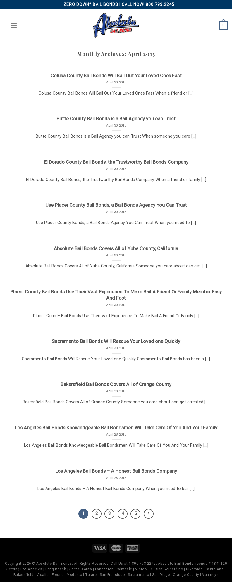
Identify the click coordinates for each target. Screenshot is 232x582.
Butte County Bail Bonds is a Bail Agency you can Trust (116, 119)
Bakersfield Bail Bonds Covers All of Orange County (116, 384)
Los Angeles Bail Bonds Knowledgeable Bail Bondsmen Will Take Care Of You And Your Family (116, 428)
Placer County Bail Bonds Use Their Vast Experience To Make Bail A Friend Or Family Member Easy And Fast (116, 295)
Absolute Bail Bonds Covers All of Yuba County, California (116, 248)
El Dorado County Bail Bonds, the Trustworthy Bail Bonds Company (116, 162)
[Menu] (13, 25)
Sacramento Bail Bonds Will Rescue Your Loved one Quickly (116, 341)
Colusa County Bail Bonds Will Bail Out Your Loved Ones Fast (116, 75)
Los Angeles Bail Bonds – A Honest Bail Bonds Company (116, 471)
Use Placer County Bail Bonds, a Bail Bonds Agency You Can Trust (116, 205)
